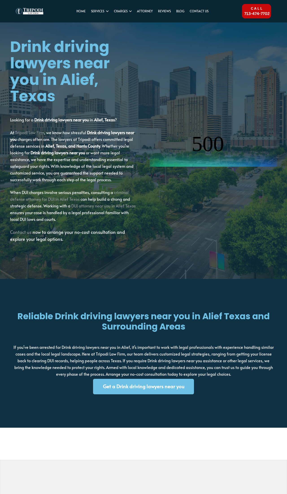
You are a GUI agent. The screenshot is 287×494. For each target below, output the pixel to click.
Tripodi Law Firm (29, 132)
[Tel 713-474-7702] (256, 11)
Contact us (20, 232)
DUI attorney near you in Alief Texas (103, 206)
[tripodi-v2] (30, 11)
